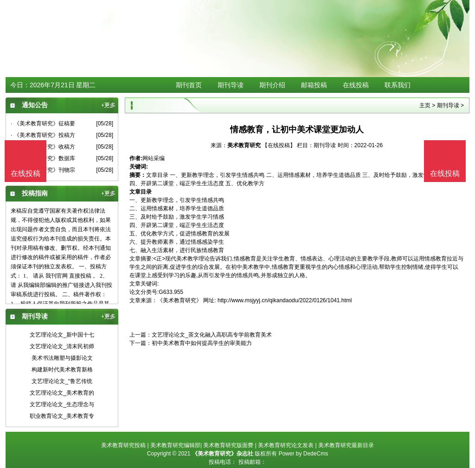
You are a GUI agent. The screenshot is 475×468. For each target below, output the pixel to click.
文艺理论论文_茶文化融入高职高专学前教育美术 (212, 335)
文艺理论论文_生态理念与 (62, 404)
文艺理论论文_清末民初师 (62, 346)
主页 (424, 105)
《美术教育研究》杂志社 (222, 453)
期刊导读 (231, 85)
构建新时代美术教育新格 (62, 369)
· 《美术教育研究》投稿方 (43, 135)
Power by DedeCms (303, 453)
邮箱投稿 (314, 85)
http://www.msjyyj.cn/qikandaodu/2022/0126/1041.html (285, 300)
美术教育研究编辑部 (175, 445)
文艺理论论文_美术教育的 (62, 393)
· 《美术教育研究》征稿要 (43, 123)
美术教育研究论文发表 (286, 445)
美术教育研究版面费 (228, 445)
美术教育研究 (244, 145)
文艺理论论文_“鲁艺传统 (62, 381)
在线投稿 (356, 85)
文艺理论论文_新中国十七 (62, 335)
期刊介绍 (272, 85)
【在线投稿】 (278, 145)
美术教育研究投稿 (123, 445)
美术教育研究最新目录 (346, 445)
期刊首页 (189, 85)
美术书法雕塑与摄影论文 (62, 358)
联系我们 (398, 85)
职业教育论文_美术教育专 (62, 416)
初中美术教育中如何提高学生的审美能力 (202, 343)
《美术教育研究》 (179, 300)
